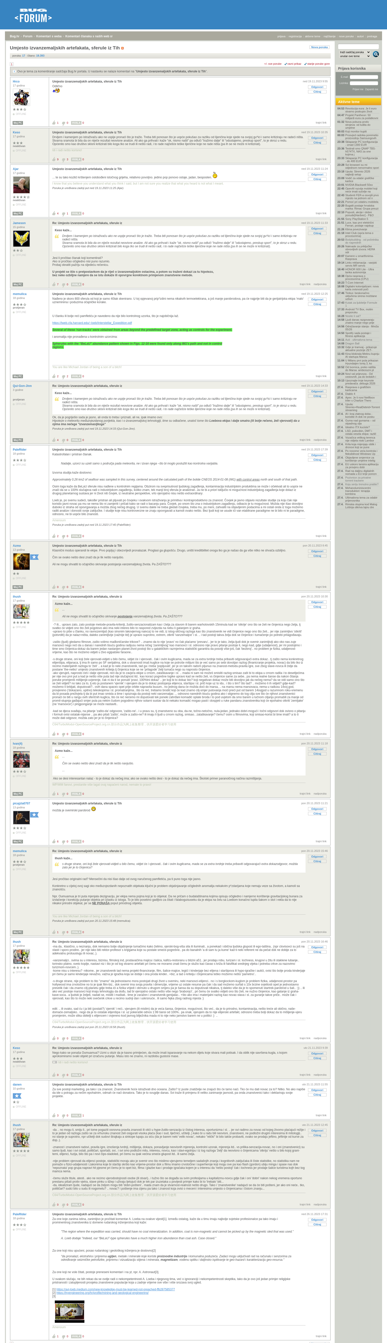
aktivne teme (312, 36)
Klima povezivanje (356, 229)
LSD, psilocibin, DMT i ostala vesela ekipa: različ (360, 432)
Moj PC (18, 123)
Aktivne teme (349, 102)
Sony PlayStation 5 (356, 218)
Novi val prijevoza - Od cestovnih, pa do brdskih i (360, 375)
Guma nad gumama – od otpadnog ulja (360, 422)
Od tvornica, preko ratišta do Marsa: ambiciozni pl (360, 369)
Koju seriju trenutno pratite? (362, 484)
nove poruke (346, 36)
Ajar (16, 169)
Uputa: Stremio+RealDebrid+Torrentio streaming (362, 407)
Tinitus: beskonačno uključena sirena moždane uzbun (361, 296)
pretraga (372, 36)
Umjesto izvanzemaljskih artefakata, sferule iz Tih (171, 71)
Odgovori (317, 86)
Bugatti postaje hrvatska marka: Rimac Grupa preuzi (362, 207)
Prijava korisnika (352, 68)
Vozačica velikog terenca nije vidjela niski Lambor (360, 439)
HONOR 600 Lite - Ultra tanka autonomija (359, 271)
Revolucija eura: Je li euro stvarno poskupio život (361, 110)
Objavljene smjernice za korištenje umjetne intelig (360, 459)
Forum (27, 36)
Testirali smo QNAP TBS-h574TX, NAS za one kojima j (360, 151)
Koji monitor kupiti (356, 131)
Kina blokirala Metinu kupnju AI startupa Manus (362, 355)
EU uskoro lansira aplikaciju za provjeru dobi (362, 466)
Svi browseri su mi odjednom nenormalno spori (362, 166)
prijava (281, 36)
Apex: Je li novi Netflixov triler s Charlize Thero (360, 399)
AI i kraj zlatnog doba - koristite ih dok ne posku (359, 415)
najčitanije (330, 36)
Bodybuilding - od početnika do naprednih (362, 241)
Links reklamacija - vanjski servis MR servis (361, 264)
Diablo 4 (350, 393)
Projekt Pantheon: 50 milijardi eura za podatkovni (361, 117)
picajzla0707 (22, 803)
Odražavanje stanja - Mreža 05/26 (362, 328)
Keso (17, 132)
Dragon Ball (352, 343)
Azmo (17, 545)
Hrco (16, 81)
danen (17, 1084)
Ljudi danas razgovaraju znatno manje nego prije (359, 321)
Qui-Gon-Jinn (23, 386)
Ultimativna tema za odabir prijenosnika (361, 499)
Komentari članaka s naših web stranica (93, 36)
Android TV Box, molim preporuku (359, 311)
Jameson (19, 223)
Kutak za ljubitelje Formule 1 (361, 304)
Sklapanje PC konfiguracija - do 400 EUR (361, 160)
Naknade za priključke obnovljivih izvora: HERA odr (360, 249)
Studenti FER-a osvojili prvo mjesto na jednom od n (362, 197)
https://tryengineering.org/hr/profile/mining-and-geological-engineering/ (103, 1293)
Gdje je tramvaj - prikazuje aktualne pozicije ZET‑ (361, 349)
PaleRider (20, 449)
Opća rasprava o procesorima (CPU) (356, 277)
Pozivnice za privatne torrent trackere (358, 479)
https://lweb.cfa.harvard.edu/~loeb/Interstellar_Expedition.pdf (92, 323)
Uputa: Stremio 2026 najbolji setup (357, 173)
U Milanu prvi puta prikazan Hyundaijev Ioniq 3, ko (361, 362)
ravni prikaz (294, 63)
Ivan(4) (18, 743)
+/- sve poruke (273, 63)
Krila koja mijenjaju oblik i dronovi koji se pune (360, 446)
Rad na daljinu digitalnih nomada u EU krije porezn (361, 472)
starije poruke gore (318, 63)
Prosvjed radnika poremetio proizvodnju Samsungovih (361, 137)
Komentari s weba (49, 36)
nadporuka (320, 284)
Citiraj (317, 91)
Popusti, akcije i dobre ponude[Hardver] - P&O (359, 214)
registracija (295, 36)
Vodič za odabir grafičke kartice (359, 180)
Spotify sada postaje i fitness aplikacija (358, 334)
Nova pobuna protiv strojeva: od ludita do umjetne (357, 124)
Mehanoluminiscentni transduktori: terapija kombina (358, 490)
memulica (20, 294)
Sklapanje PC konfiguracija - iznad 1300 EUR (361, 143)
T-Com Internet (354, 282)
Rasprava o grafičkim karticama (358, 389)
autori (360, 36)
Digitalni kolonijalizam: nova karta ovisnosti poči (362, 288)
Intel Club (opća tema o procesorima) (359, 234)
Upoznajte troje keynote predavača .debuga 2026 (360, 382)
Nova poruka (319, 47)
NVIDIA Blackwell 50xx (359, 184)
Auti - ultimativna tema (358, 339)
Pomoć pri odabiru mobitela (361, 201)
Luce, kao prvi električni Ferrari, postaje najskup (359, 224)
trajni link (321, 122)
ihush (17, 596)
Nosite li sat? (353, 316)
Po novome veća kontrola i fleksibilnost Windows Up (361, 452)
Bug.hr (14, 36)
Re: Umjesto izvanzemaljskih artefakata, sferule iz (87, 223)
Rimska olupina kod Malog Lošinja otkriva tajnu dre (361, 506)
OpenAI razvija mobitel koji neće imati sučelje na (361, 190)
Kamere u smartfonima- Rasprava (359, 257)
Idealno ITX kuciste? (357, 427)
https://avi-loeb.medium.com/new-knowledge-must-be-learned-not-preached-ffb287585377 (116, 1289)
